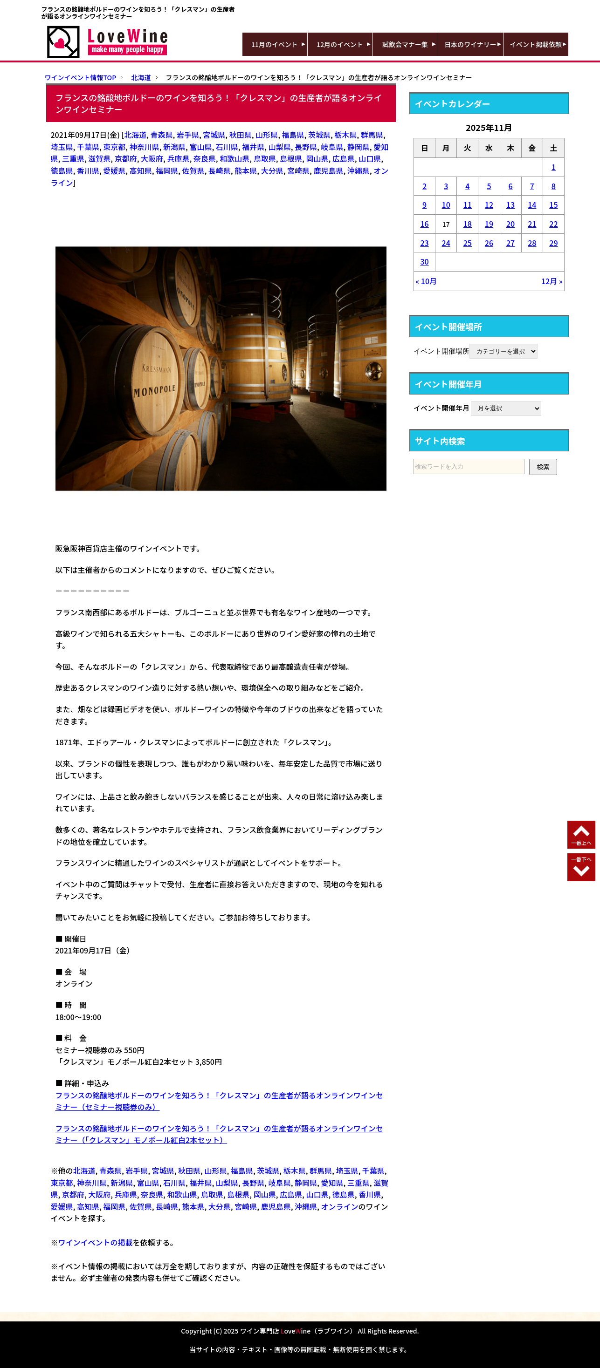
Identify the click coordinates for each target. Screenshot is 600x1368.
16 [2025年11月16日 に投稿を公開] (424, 223)
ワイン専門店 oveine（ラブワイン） (298, 1330)
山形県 (266, 134)
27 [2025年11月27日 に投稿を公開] (510, 242)
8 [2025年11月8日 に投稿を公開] (554, 185)
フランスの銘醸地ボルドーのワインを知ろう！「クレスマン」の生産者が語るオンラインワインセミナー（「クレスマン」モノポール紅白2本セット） (219, 1134)
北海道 (135, 134)
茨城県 (319, 134)
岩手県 (188, 134)
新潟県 (174, 146)
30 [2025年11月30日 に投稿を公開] (424, 261)
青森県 (162, 134)
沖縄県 (358, 170)
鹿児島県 (328, 170)
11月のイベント (274, 44)
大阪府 (152, 158)
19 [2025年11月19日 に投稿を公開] (489, 223)
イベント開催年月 (441, 407)
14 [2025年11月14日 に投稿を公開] (532, 204)
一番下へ (581, 859)
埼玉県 (62, 146)
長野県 (306, 146)
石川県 (227, 146)
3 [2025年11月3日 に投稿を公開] (446, 185)
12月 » (552, 280)
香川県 (88, 170)
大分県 (272, 170)
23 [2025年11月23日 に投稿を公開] (424, 242)
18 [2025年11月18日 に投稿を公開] (467, 223)
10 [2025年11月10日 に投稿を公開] (446, 204)
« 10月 (426, 280)
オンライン (339, 1206)
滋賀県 (99, 158)
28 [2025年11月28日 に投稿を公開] (532, 242)
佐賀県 (193, 170)
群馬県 (372, 134)
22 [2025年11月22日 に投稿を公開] (553, 223)
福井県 (253, 146)
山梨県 (280, 146)
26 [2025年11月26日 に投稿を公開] (489, 242)
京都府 (126, 158)
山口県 (370, 158)
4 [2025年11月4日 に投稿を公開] (467, 185)
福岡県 (167, 170)
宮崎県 (298, 170)
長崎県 (219, 170)
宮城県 (214, 134)
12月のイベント (340, 44)
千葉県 (88, 146)
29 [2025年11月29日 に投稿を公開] (553, 242)
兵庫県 (178, 158)
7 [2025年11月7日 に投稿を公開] (532, 185)
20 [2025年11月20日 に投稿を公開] (510, 223)
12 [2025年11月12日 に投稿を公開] (489, 204)
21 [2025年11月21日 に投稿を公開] (532, 223)
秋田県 (240, 134)
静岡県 (358, 146)
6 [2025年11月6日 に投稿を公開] (511, 185)
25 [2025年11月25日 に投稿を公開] (467, 242)
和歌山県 (234, 158)
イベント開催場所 (441, 350)
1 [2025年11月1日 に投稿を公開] (554, 166)
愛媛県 (114, 170)
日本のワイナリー (470, 44)
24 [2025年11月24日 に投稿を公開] (446, 242)
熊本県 (245, 170)
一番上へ (581, 842)
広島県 (343, 158)
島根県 (291, 158)
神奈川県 (144, 146)
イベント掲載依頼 (536, 44)
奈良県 (204, 158)
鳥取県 (265, 158)
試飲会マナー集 (405, 44)
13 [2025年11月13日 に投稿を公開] (510, 204)
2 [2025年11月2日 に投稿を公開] (424, 185)
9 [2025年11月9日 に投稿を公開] (424, 204)
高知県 (141, 170)
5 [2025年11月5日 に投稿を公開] (489, 185)
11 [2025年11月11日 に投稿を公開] (467, 204)
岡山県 (317, 158)
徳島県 (62, 170)
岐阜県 (332, 146)
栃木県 (345, 134)
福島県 (293, 134)
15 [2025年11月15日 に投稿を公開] (553, 204)
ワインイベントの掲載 (95, 1242)
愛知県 (332, 1182)
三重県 (73, 158)
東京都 (114, 146)
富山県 (200, 146)
